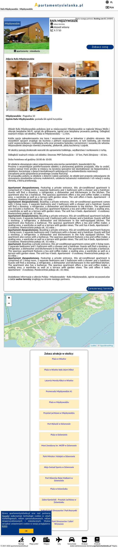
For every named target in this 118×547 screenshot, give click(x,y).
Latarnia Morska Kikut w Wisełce (59, 380)
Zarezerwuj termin (100, 288)
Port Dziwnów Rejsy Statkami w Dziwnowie (59, 479)
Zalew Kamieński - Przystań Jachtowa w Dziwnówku (59, 500)
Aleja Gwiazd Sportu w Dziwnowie (59, 467)
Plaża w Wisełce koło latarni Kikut (59, 369)
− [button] (9, 303)
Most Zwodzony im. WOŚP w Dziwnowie (59, 445)
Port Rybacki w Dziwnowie (59, 424)
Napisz (114, 546)
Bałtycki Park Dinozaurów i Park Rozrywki (59, 510)
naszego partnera (60, 279)
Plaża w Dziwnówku (59, 489)
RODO (4, 526)
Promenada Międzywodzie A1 (59, 391)
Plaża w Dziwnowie (59, 434)
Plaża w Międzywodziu (59, 402)
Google (6, 516)
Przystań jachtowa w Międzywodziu (59, 413)
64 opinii (48, 119)
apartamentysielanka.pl (59, 5)
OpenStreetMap (106, 345)
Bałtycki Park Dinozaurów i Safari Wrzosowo (59, 522)
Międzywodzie (12, 23)
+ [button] (9, 298)
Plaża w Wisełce (59, 359)
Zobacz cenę (100, 47)
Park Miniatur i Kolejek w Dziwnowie (59, 456)
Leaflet (93, 345)
